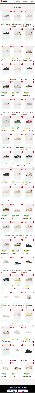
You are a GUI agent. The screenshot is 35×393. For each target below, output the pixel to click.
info (10, 26)
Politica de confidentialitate (18, 387)
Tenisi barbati (25, 1)
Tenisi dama (18, 1)
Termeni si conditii (10, 387)
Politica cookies (24, 387)
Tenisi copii (31, 1)
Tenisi (12, 1)
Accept (21, 392)
